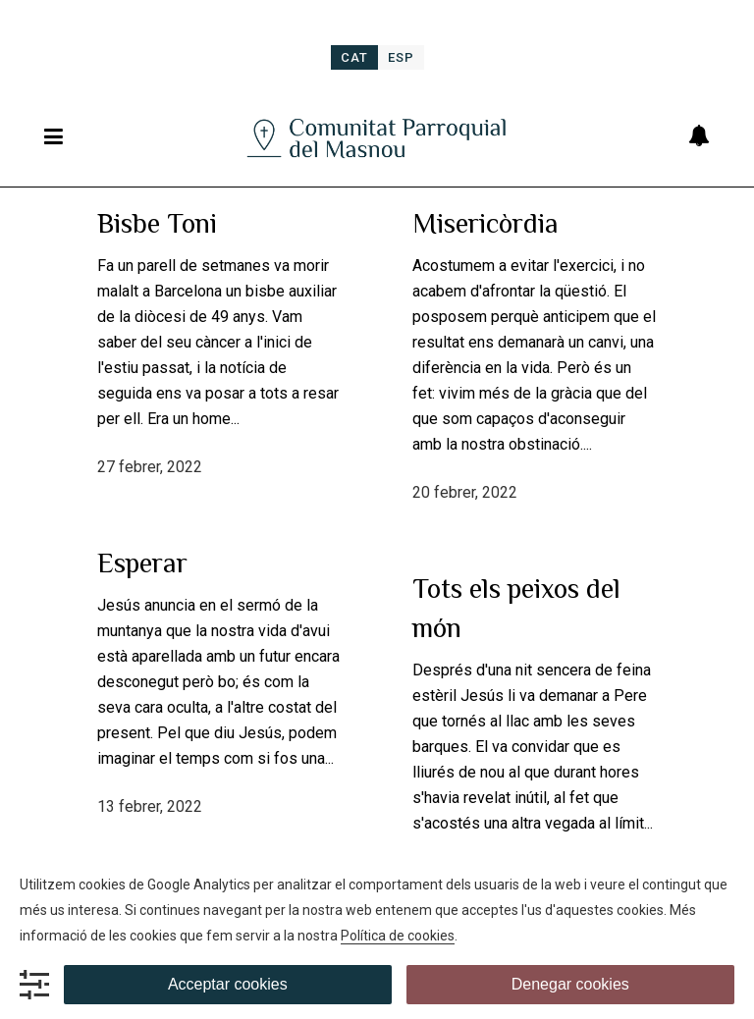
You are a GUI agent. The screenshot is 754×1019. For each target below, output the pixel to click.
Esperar (142, 563)
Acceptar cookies (228, 984)
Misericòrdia (485, 223)
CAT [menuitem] (354, 57)
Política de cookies (398, 935)
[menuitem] (354, 57)
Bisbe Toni (157, 223)
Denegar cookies (570, 984)
